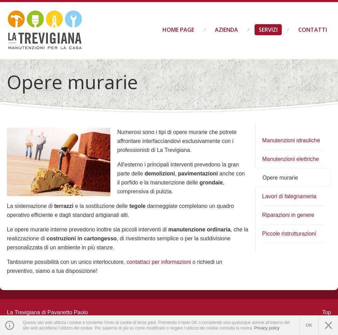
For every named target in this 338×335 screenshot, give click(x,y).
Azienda (226, 30)
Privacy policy (266, 328)
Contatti (312, 30)
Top (326, 312)
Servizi (268, 30)
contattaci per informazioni (159, 262)
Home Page (178, 30)
